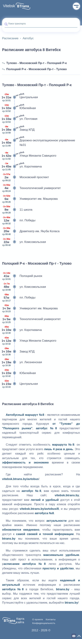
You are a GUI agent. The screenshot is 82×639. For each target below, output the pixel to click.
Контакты (50, 619)
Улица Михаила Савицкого (29, 156)
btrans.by (9, 538)
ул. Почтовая (19, 119)
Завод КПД (18, 130)
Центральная (20, 97)
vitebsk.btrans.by (67, 495)
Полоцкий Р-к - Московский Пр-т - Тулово (34, 69)
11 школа (17, 210)
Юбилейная (19, 108)
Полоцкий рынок (22, 276)
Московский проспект (25, 177)
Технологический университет (31, 188)
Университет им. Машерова (30, 199)
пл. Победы (18, 220)
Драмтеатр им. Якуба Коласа (30, 231)
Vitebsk (9, 6)
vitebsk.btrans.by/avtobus (20, 479)
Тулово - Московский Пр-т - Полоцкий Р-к (34, 63)
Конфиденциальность (43, 623)
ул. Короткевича (22, 167)
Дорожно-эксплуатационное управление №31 (38, 142)
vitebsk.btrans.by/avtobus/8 (39, 508)
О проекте (37, 619)
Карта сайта (20, 620)
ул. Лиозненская (22, 362)
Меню (76, 6)
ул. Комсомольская (24, 242)
